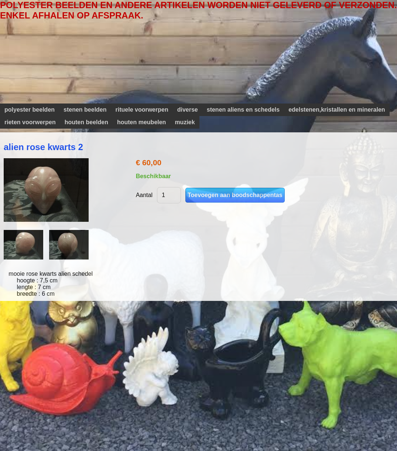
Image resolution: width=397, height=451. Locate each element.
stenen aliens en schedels (243, 109)
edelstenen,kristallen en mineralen (336, 109)
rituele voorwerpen (142, 109)
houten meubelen (141, 122)
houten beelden (86, 122)
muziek (185, 122)
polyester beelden (29, 109)
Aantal (144, 195)
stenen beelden (85, 109)
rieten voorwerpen (30, 122)
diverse (187, 109)
